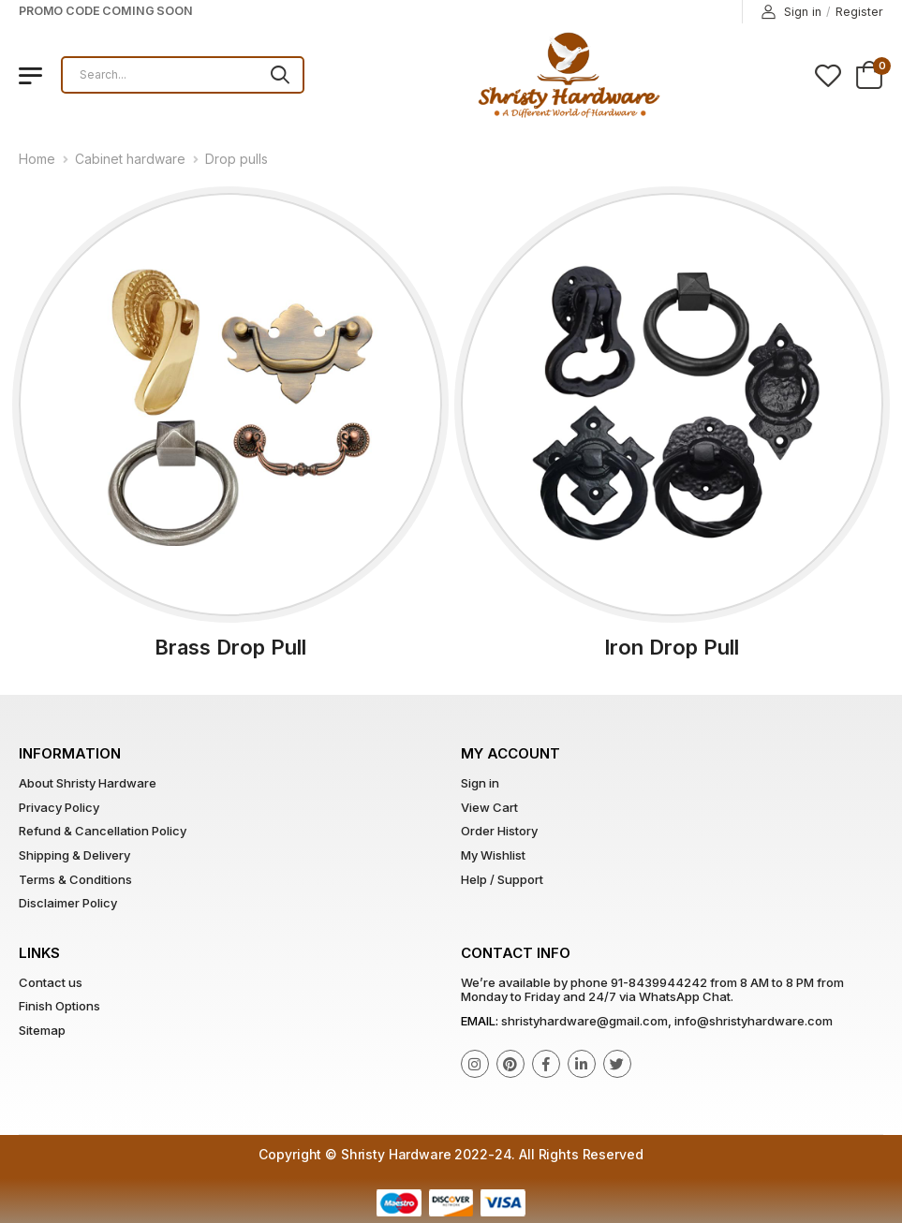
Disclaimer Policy (68, 902)
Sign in (791, 12)
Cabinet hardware (130, 159)
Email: (479, 1020)
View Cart (489, 807)
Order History (499, 830)
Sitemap (42, 1030)
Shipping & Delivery (74, 854)
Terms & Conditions (75, 879)
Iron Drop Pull (671, 647)
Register (859, 12)
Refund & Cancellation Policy (102, 830)
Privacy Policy (59, 807)
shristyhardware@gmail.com (584, 1020)
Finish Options (59, 1005)
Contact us (50, 982)
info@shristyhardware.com (753, 1020)
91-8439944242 (659, 982)
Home (37, 159)
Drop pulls (236, 159)
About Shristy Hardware (87, 782)
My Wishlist (493, 854)
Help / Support (502, 879)
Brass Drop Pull (230, 647)
